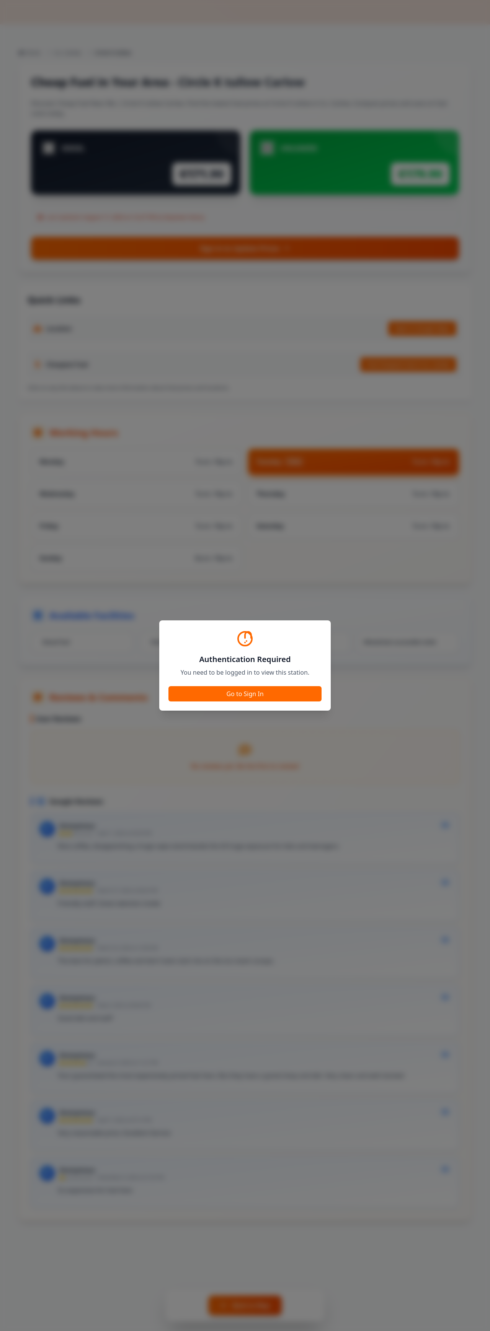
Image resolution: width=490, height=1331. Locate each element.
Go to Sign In (244, 694)
